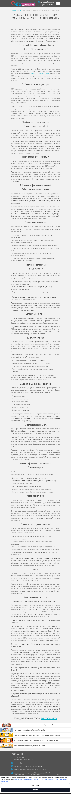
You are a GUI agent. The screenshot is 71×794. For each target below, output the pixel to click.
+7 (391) (46, 5)
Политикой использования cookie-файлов (26, 779)
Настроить (35, 785)
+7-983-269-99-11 (19, 757)
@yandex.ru (47, 2)
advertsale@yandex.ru (20, 763)
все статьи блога (49, 718)
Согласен (35, 790)
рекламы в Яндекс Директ (40, 74)
